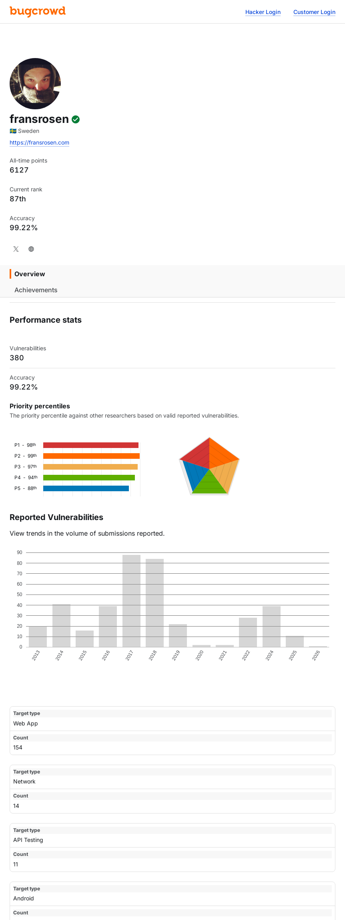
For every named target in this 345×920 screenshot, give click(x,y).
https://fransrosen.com (39, 142)
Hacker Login (263, 11)
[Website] (31, 249)
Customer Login (314, 11)
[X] (16, 249)
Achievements (36, 290)
